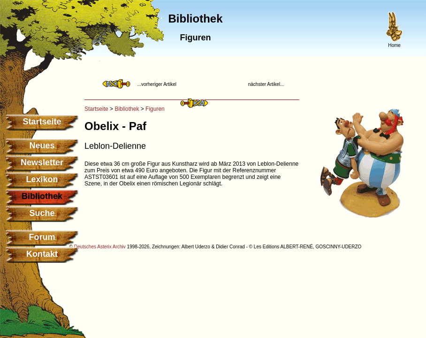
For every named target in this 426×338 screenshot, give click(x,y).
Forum (42, 237)
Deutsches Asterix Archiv (100, 246)
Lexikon (42, 179)
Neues (41, 145)
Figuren (155, 109)
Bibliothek (126, 109)
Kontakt (42, 254)
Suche (41, 213)
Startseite (42, 121)
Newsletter (42, 162)
